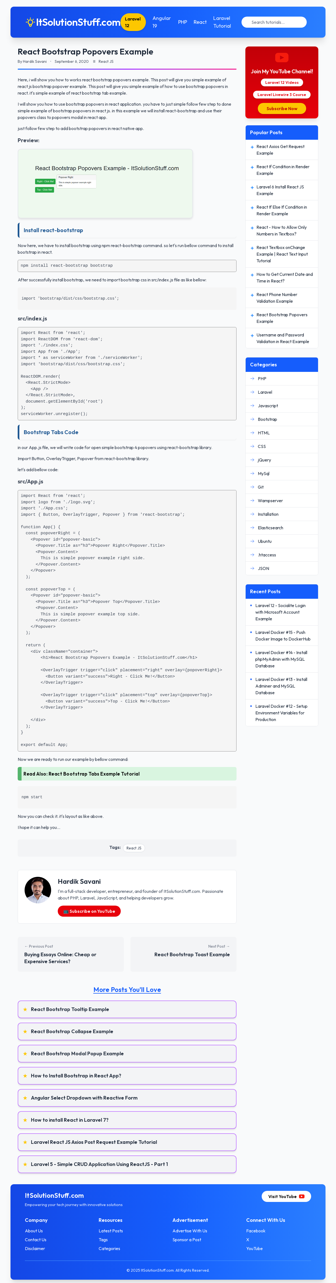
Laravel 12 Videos (282, 82)
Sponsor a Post (186, 1239)
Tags (106, 1239)
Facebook (252, 1230)
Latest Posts (114, 1230)
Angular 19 (167, 22)
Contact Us (42, 1239)
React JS (134, 848)
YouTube (251, 1248)
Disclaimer (41, 1248)
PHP (187, 22)
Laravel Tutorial (226, 22)
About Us (40, 1230)
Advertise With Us (189, 1230)
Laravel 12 (139, 22)
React (204, 22)
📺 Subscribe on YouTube (89, 911)
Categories (112, 1248)
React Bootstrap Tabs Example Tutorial (94, 774)
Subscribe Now (282, 108)
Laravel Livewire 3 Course (282, 94)
